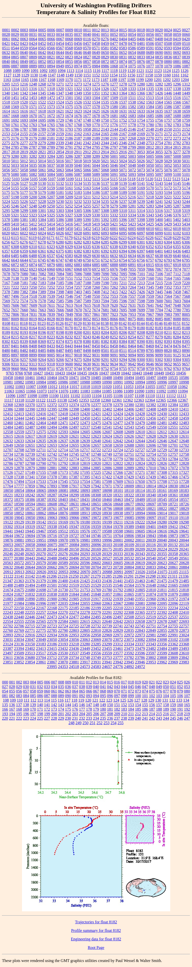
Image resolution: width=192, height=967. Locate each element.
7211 (123, 283)
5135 (87, 183)
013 (96, 682)
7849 (69, 314)
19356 (85, 527)
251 (93, 723)
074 (145, 691)
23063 (85, 639)
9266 (60, 359)
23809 (173, 657)
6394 (123, 251)
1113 (70, 70)
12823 (129, 463)
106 (180, 696)
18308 (96, 495)
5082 (33, 174)
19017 (173, 513)
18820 (140, 508)
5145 (177, 183)
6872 (15, 265)
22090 (151, 603)
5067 (96, 170)
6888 (114, 265)
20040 (162, 540)
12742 (52, 454)
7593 (96, 301)
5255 (87, 206)
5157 (33, 188)
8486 (51, 350)
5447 (42, 229)
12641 (107, 441)
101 (145, 696)
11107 (129, 396)
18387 (41, 499)
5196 (186, 192)
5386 (60, 219)
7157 (123, 278)
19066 (74, 517)
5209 (69, 197)
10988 (85, 382)
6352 (150, 247)
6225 (141, 238)
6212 (78, 238)
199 (47, 714)
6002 (123, 229)
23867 (52, 662)
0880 (168, 61)
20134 (184, 545)
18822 (162, 508)
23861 (41, 662)
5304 (69, 210)
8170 (69, 328)
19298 (184, 522)
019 (138, 682)
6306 (186, 242)
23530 (63, 653)
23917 (85, 662)
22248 (19, 612)
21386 (52, 581)
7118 (186, 274)
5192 (150, 192)
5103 (16, 179)
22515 (140, 617)
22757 (184, 626)
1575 (69, 107)
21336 (184, 576)
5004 (141, 156)
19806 (129, 536)
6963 (60, 269)
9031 (96, 355)
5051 (159, 165)
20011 (140, 540)
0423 (24, 43)
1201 (158, 80)
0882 (186, 61)
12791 (52, 463)
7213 (141, 283)
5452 (87, 229)
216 (166, 714)
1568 (6, 107)
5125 (6, 183)
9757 (132, 368)
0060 (186, 34)
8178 (123, 328)
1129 (25, 75)
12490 (41, 427)
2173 (177, 134)
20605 (118, 563)
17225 (96, 472)
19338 (52, 527)
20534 (140, 558)
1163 (7, 80)
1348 (69, 93)
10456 (181, 373)
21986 (30, 603)
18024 (162, 486)
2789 (51, 147)
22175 (63, 608)
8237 (78, 337)
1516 (177, 98)
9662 (24, 368)
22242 (184, 608)
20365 (184, 554)
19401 (151, 527)
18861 (30, 513)
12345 (73, 400)
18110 (129, 490)
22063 (107, 603)
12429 (151, 414)
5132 (60, 183)
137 (19, 705)
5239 (141, 201)
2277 (24, 143)
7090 (105, 274)
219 (187, 714)
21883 (8, 599)
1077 (150, 66)
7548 (87, 296)
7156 (114, 278)
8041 (69, 319)
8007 (6, 319)
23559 (107, 653)
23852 (19, 662)
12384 (173, 405)
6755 (132, 260)
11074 (53, 391)
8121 (33, 323)
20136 (19, 549)
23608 (173, 653)
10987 (74, 382)
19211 (118, 522)
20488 (52, 558)
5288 (186, 206)
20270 (41, 554)
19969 (52, 540)
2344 (105, 143)
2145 (123, 129)
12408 (151, 409)
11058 (172, 387)
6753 (114, 260)
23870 (63, 662)
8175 (105, 328)
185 (138, 709)
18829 (184, 508)
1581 (123, 107)
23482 (151, 648)
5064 (69, 170)
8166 (51, 328)
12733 (184, 450)
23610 (184, 653)
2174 (186, 134)
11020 (107, 387)
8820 (168, 350)
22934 (52, 635)
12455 (140, 418)
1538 (132, 102)
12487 (30, 427)
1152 (96, 75)
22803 (74, 630)
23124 (8, 644)
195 (19, 714)
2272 (168, 138)
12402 (107, 409)
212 (138, 714)
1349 (78, 93)
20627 (173, 563)
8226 (60, 337)
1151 (87, 75)
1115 (88, 70)
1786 (15, 129)
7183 (42, 283)
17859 (30, 486)
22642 (118, 621)
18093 (85, 490)
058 (33, 691)
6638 (159, 256)
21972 (173, 599)
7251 (42, 287)
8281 (168, 337)
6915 (150, 265)
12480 (151, 423)
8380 (87, 341)
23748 (85, 657)
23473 (129, 648)
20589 (63, 563)
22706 (19, 626)
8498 (87, 350)
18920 (96, 513)
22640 (107, 621)
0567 (60, 48)
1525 (69, 102)
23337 (140, 644)
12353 (84, 400)
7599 (150, 301)
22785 (52, 630)
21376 (30, 581)
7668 (69, 310)
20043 (173, 540)
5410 (15, 224)
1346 (51, 93)
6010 (150, 229)
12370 (30, 405)
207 (103, 714)
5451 (78, 229)
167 (12, 709)
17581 (96, 481)
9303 (168, 359)
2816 (186, 147)
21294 (140, 576)
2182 (60, 138)
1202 (167, 80)
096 (110, 696)
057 (26, 691)
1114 (79, 70)
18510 (151, 499)
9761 (159, 368)
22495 (96, 617)
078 (173, 691)
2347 (132, 143)
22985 (162, 635)
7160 (150, 278)
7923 (114, 314)
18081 (63, 490)
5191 (141, 192)
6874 (33, 265)
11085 (107, 391)
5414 (51, 224)
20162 (85, 549)
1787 (24, 129)
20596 (85, 563)
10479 (85, 378)
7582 (51, 301)
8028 (51, 319)
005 (40, 682)
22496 (107, 617)
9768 (28, 373)
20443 (30, 558)
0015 (123, 30)
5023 (114, 161)
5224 (6, 201)
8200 (78, 332)
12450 (85, 418)
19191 (96, 522)
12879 (30, 468)
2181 (51, 138)
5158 (42, 188)
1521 (33, 102)
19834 (140, 536)
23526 (52, 653)
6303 (159, 242)
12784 (173, 459)
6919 (186, 265)
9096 (150, 355)
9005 (51, 355)
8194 (33, 332)
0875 (132, 61)
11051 (117, 387)
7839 (51, 314)
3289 (96, 156)
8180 (141, 328)
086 (40, 696)
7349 (159, 287)
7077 (186, 269)
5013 (33, 161)
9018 (78, 355)
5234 (96, 201)
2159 (60, 134)
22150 (19, 608)
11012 (53, 387)
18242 (30, 495)
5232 (78, 201)
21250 (74, 576)
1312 (186, 84)
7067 (159, 269)
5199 (24, 197)
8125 (51, 323)
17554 (85, 481)
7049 (123, 269)
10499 (162, 378)
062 (61, 691)
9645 (141, 364)
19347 (74, 527)
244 (166, 718)
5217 (141, 197)
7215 (159, 283)
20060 (41, 545)
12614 (184, 432)
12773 (63, 459)
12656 (85, 445)
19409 (162, 527)
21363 (19, 581)
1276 (105, 84)
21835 (41, 594)
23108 (184, 639)
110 (19, 700)
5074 (150, 170)
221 (12, 718)
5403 (186, 219)
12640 (96, 441)
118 (74, 700)
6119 (32, 238)
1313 (6, 89)
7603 (177, 301)
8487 (60, 350)
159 (173, 705)
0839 (186, 57)
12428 (140, 414)
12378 (107, 405)
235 (103, 718)
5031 (186, 161)
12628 (151, 436)
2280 (51, 143)
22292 (118, 612)
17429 (129, 477)
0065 (42, 39)
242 (152, 718)
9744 (78, 368)
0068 (69, 39)
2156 (33, 134)
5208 (60, 197)
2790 (60, 147)
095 (103, 696)
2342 (87, 143)
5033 (15, 165)
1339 (186, 89)
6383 (87, 251)
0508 (168, 43)
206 (96, 714)
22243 (8, 612)
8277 (150, 337)
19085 (129, 517)
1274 (87, 84)
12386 (8, 409)
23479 (140, 648)
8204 (105, 332)
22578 (52, 621)
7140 (33, 278)
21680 (30, 590)
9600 (69, 364)
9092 (123, 355)
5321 (15, 215)
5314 (141, 210)
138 (26, 705)
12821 (107, 463)
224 (33, 718)
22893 (8, 635)
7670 (78, 310)
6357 (6, 251)
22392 (162, 612)
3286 (69, 156)
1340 (6, 93)
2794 (87, 147)
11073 (41, 391)
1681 (114, 116)
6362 (51, 251)
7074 (177, 269)
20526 (96, 558)
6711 (33, 260)
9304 (177, 359)
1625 (96, 111)
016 (117, 682)
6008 (141, 229)
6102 (177, 233)
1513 (150, 98)
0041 (96, 34)
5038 (60, 165)
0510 (186, 43)
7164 (168, 278)
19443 (19, 531)
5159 (51, 188)
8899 (33, 355)
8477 (186, 346)
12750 (118, 454)
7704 (159, 310)
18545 (162, 499)
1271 (60, 84)
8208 (141, 332)
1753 (132, 120)
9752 (105, 368)
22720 (41, 626)
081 (5, 696)
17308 (162, 472)
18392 (52, 499)
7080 (24, 274)
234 (96, 718)
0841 (15, 61)
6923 (33, 269)
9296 (132, 359)
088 (54, 696)
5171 (159, 188)
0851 (33, 61)
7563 (159, 296)
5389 (78, 219)
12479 (140, 423)
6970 (87, 269)
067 (96, 691)
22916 (30, 635)
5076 (168, 170)
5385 (51, 219)
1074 (123, 66)
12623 (96, 436)
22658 (140, 621)
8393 (168, 341)
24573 (85, 666)
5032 (6, 165)
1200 (149, 80)
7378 (6, 292)
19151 (52, 522)
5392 (105, 219)
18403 (63, 499)
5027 (150, 161)
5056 (6, 170)
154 (138, 705)
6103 (186, 233)
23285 (96, 644)
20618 (129, 563)
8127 (69, 323)
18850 (8, 513)
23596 (140, 653)
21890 (30, 599)
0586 (132, 48)
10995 (151, 382)
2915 (114, 152)
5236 (114, 201)
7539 (51, 296)
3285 (60, 156)
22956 (85, 635)
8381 (96, 341)
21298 (151, 576)
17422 (107, 477)
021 (152, 682)
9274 (69, 359)
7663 (42, 310)
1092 (44, 70)
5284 (159, 206)
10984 (41, 382)
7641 (150, 305)
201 (61, 714)
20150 (74, 549)
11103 (86, 396)
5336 (141, 215)
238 (124, 718)
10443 (137, 373)
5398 (141, 219)
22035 (63, 603)
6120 (42, 238)
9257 (24, 359)
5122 (167, 179)
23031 (8, 639)
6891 (132, 265)
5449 (60, 229)
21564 (129, 585)
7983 (168, 314)
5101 (186, 174)
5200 (33, 197)
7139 (24, 278)
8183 (159, 328)
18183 (184, 490)
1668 (15, 116)
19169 (63, 522)
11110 (150, 396)
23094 (151, 639)
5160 (60, 188)
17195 (85, 472)
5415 (60, 224)
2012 (96, 129)
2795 (96, 147)
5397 (132, 219)
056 (19, 691)
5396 (123, 219)
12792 (63, 463)
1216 (24, 84)
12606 (96, 432)
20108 (118, 545)
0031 (33, 34)
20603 (107, 563)
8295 (186, 337)
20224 (162, 549)
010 (75, 682)
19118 (184, 517)
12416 (41, 414)
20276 (63, 554)
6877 (42, 265)
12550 (162, 427)
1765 (51, 125)
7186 (69, 283)
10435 (82, 373)
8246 (96, 337)
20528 (118, 558)
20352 (151, 554)
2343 (96, 143)
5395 (114, 219)
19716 (52, 536)
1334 (141, 89)
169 (26, 709)
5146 (186, 183)
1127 (7, 75)
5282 (141, 206)
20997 (129, 572)
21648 (151, 585)
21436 (107, 581)
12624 (107, 436)
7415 (114, 292)
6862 (6, 265)
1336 (159, 89)
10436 (93, 373)
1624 (87, 111)
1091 (34, 70)
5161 (69, 188)
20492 (63, 558)
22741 (118, 626)
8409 (42, 346)
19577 (96, 531)
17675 (151, 481)
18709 (162, 504)
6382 (78, 251)
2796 (105, 147)
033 (47, 687)
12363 (139, 400)
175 (68, 709)
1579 (105, 107)
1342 (24, 93)
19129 (19, 522)
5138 (114, 183)
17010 (151, 468)
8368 (33, 341)
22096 (173, 603)
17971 (107, 486)
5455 (105, 229)
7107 (168, 274)
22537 (173, 617)
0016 (132, 30)
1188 (113, 80)
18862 (41, 513)
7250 (33, 287)
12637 (63, 441)
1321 (69, 89)
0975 (87, 66)
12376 (85, 405)
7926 (123, 314)
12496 (63, 427)
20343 (140, 554)
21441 (118, 581)
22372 (151, 612)
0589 (141, 48)
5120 (149, 179)
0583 (123, 48)
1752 (123, 120)
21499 (41, 585)
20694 (74, 567)
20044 (184, 540)
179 (96, 709)
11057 (161, 387)
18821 (151, 508)
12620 (63, 436)
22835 (129, 630)
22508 (129, 617)
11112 (171, 396)
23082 (140, 639)
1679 (105, 116)
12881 (52, 468)
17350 (41, 477)
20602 (96, 563)
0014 (114, 30)
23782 (129, 657)
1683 (132, 116)
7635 (141, 305)
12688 (129, 445)
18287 (52, 495)
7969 (159, 314)
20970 (85, 572)
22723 (52, 626)
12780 (129, 459)
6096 (132, 233)
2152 (186, 129)
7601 (168, 301)
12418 (63, 414)
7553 (114, 296)
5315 (150, 210)
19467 (41, 531)
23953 (151, 662)
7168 (15, 283)
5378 (6, 219)
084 (26, 696)
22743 (129, 626)
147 (89, 705)
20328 (96, 554)
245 (173, 718)
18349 (162, 495)
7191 (114, 283)
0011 (87, 30)
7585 (60, 301)
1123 (158, 70)
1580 (114, 107)
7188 (87, 283)
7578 (42, 301)
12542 (118, 427)
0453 (51, 43)
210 (124, 714)
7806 (15, 314)
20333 (118, 554)
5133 (69, 183)
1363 (114, 93)
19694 (30, 536)
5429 (168, 224)
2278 (33, 143)
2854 (60, 152)
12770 (52, 459)
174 (61, 709)
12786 (8, 463)
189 (166, 709)
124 (116, 700)
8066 (114, 319)
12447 (52, 418)
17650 (140, 481)
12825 (151, 463)
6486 (24, 256)
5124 (185, 179)
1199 (140, 80)
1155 (122, 75)
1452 (24, 98)
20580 (52, 563)
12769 (41, 459)
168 (19, 709)
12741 (41, 454)
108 (6, 700)
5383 (33, 219)
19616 (162, 531)
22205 (107, 608)
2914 (105, 152)
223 (26, 718)
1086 (177, 66)
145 (75, 705)
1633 (141, 111)
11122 (41, 400)
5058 (24, 170)
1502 (78, 98)
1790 (51, 129)
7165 (177, 278)
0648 (87, 52)
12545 (140, 427)
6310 (33, 247)
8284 (177, 337)
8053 (96, 319)
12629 (162, 436)
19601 (129, 531)
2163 (87, 134)
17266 (118, 472)
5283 (150, 206)
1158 (149, 75)
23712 (52, 657)
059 (40, 691)
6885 (96, 265)
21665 (173, 585)
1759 (186, 120)
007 (54, 682)
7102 (150, 274)
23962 (162, 662)
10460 (19, 378)
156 (152, 705)
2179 (33, 138)
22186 (85, 608)
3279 (6, 156)
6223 (123, 238)
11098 (32, 396)
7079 (15, 274)
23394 (19, 648)
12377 (96, 405)
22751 (151, 626)
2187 (78, 138)
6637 (150, 256)
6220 (105, 238)
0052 (114, 34)
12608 (118, 432)
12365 (161, 400)
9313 (33, 364)
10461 (30, 378)
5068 (105, 170)
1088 (8, 70)
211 (131, 714)
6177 (60, 238)
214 (152, 714)
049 (159, 687)
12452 (107, 418)
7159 (141, 278)
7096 (132, 274)
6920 (6, 269)
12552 (184, 427)
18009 (129, 486)
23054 (63, 639)
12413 (19, 414)
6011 (159, 229)
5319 (186, 210)
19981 (85, 540)
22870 (173, 630)
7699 (141, 310)
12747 (85, 454)
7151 (69, 278)
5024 (123, 161)
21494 (30, 585)
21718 (52, 590)
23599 (162, 653)
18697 (151, 504)
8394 (177, 341)
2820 (33, 152)
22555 (19, 621)
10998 (184, 382)
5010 (6, 161)
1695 (42, 120)
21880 (184, 594)
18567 (8, 504)
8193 (24, 332)
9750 (96, 368)
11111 (161, 396)
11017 (74, 387)
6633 (123, 256)
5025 (132, 161)
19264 (151, 522)
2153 (6, 134)
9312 (24, 364)
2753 (150, 143)
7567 (177, 296)
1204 (185, 80)
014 (103, 682)
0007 (60, 30)
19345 (63, 527)
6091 (87, 233)
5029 (168, 161)
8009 (15, 319)
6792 (159, 260)
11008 (41, 387)
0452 (42, 43)
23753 (107, 657)
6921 (15, 269)
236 (110, 718)
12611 (151, 432)
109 (13, 700)
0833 (141, 57)
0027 (186, 30)
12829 (8, 468)
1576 (78, 107)
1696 (51, 120)
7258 (87, 287)
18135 (151, 490)
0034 (60, 34)
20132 (173, 545)
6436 (177, 251)
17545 (63, 481)
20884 (184, 567)
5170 (150, 188)
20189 (129, 549)
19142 (41, 522)
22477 (74, 617)
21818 (184, 590)
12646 (162, 441)
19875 (184, 536)
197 (33, 714)
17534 (52, 481)
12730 (173, 450)
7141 (42, 278)
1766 (60, 125)
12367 (183, 400)
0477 (114, 43)
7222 (15, 287)
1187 (104, 80)
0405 (132, 39)
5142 (150, 183)
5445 (24, 229)
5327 (69, 215)
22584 (63, 621)
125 (123, 700)
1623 (78, 111)
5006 (159, 156)
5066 (87, 170)
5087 (78, 174)
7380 (15, 292)
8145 (150, 323)
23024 (184, 635)
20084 (74, 545)
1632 (132, 111)
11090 (139, 391)
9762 (168, 368)
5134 (78, 183)
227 (47, 718)
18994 (140, 513)
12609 (129, 432)
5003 (132, 156)
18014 (151, 486)
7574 (24, 301)
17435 (140, 477)
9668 (42, 368)
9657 (186, 364)
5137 (105, 183)
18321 (118, 495)
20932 (52, 572)
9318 (51, 364)
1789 (42, 129)
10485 (96, 378)
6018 (177, 229)
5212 (96, 197)
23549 (85, 653)
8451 (105, 346)
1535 (105, 102)
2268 (132, 138)
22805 (85, 630)
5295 (6, 210)
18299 (74, 495)
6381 (69, 251)
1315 (24, 89)
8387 (132, 341)
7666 (60, 310)
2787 (33, 147)
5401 (168, 219)
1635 (159, 111)
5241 (159, 201)
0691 (168, 52)
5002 (123, 156)
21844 (74, 594)
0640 (24, 52)
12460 (8, 423)
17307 (151, 472)
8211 (168, 332)
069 (110, 691)
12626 (129, 436)
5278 (105, 206)
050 (166, 687)
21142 (30, 576)
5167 (123, 188)
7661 (33, 310)
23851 (8, 662)
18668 (118, 504)
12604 (74, 432)
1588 (186, 107)
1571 (33, 107)
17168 (52, 472)
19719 (63, 536)
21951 (140, 599)
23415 (52, 648)
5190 (132, 192)
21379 (41, 581)
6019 (186, 229)
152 (124, 705)
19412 (173, 527)
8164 (33, 328)
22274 (74, 612)
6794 (177, 260)
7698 (132, 310)
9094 (132, 355)
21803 (129, 590)
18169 (173, 490)
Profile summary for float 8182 (96, 930)
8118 (24, 323)
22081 (140, 603)
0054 (132, 34)
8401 (15, 346)
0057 (159, 34)
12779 (118, 459)
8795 (150, 350)
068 (103, 691)
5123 (176, 179)
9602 (78, 364)
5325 (51, 215)
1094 (62, 70)
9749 (87, 368)
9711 (51, 368)
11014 (63, 387)
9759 (150, 368)
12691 (140, 445)
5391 (96, 219)
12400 (85, 409)
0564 (33, 48)
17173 (63, 472)
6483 (186, 251)
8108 (6, 323)
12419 (74, 414)
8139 (114, 323)
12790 (41, 463)
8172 (78, 328)
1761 (15, 125)
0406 (141, 39)
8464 (132, 346)
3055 (159, 152)
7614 (78, 305)
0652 (123, 52)
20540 (151, 558)
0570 (87, 48)
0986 (105, 66)
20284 (74, 554)
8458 (114, 346)
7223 (24, 287)
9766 (19, 373)
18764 (63, 508)
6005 (132, 229)
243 (159, 718)
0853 (51, 61)
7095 (123, 274)
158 (166, 705)
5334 (132, 215)
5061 (42, 170)
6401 (159, 251)
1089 (16, 70)
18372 (8, 499)
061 (54, 691)
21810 (151, 590)
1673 (60, 116)
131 (165, 700)
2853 (51, 152)
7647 (168, 305)
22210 (118, 608)
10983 (30, 382)
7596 (123, 301)
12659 (118, 445)
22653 (129, 621)
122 (102, 700)
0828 (96, 57)
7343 (141, 287)
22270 (63, 612)
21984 (19, 603)
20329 (107, 554)
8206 (123, 332)
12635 (41, 441)
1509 (114, 98)
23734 (74, 657)
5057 (15, 170)
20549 (173, 558)
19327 (41, 527)
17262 (107, 472)
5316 (159, 210)
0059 (177, 34)
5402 (177, 219)
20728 (118, 567)
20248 (19, 554)
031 (33, 687)
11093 (172, 391)
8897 (15, 355)
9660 (15, 368)
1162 (184, 75)
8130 (87, 323)
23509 (19, 653)
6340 (132, 247)
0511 (6, 48)
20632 (8, 567)
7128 (6, 278)
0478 (123, 43)
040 (96, 687)
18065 (41, 490)
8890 (186, 350)
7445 (159, 292)
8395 (186, 341)
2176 (15, 138)
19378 (118, 527)
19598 (118, 531)
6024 (42, 233)
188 (159, 709)
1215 (15, 84)
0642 (42, 52)
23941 (107, 662)
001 (12, 682)
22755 (173, 626)
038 (82, 687)
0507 (159, 43)
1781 (159, 125)
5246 (15, 206)
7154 (96, 278)
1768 (78, 125)
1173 (96, 80)
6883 (78, 265)
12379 (118, 405)
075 (152, 691)
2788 (42, 147)
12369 (19, 405)
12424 (118, 414)
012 (89, 682)
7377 (186, 287)
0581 (105, 48)
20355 (162, 554)
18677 (129, 504)
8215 (15, 337)
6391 (96, 251)
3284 (51, 156)
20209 (140, 549)
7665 (51, 310)
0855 (69, 61)
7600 (159, 301)
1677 (87, 116)
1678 (96, 116)
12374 (74, 405)
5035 (33, 165)
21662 (162, 585)
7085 (69, 274)
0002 (15, 30)
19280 (162, 522)
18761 (52, 508)
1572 (42, 107)
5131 (51, 183)
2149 (159, 129)
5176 (15, 192)
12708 (19, 450)
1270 (51, 84)
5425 (150, 224)
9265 (51, 359)
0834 (150, 57)
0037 (78, 34)
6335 (87, 247)
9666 (33, 368)
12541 (107, 427)
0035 (69, 34)
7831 (33, 314)
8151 (177, 323)
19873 (173, 536)
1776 (114, 125)
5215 (123, 197)
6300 (132, 242)
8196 (42, 332)
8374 (60, 341)
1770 (96, 125)
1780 (150, 125)
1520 (24, 102)
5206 (42, 197)
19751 (107, 536)
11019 (96, 387)
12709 (30, 450)
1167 (42, 80)
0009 (69, 30)
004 (33, 682)
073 (138, 691)
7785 (186, 310)
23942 (118, 662)
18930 (107, 513)
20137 (30, 549)
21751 (74, 590)
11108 (139, 396)
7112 (177, 274)
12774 (74, 459)
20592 (74, 563)
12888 (118, 468)
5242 (168, 201)
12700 (162, 445)
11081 (74, 391)
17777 (19, 486)
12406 (129, 409)
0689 (150, 52)
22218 (140, 608)
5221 (168, 197)
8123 (42, 323)
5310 (123, 210)
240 (138, 718)
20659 (41, 567)
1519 (15, 102)
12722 (96, 450)
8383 (114, 341)
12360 (106, 400)
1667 (6, 116)
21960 (151, 599)
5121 (158, 179)
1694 (33, 120)
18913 (85, 513)
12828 (184, 463)
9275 (78, 359)
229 (61, 718)
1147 (52, 75)
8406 (24, 346)
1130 (34, 75)
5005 (150, 156)
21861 (118, 594)
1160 (167, 75)
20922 (30, 572)
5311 (132, 210)
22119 (184, 603)
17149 (30, 472)
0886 (6, 66)
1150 (78, 75)
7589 (87, 301)
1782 (168, 125)
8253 (123, 337)
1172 (86, 80)
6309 (24, 247)
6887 (105, 265)
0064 (33, 39)
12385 (184, 405)
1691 (6, 120)
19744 (85, 536)
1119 (122, 70)
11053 (129, 387)
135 (5, 705)
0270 (96, 39)
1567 (186, 102)
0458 (96, 43)
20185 (118, 549)
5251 (60, 206)
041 (103, 687)
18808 (118, 508)
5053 (177, 165)
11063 (9, 391)
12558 (8, 432)
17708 (162, 481)
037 (75, 687)
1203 (176, 80)
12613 (173, 432)
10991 (118, 382)
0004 (33, 30)
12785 (184, 459)
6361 (42, 251)
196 (26, 714)
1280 (141, 84)
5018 (78, 161)
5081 (24, 174)
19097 (151, 517)
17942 (96, 486)
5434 (186, 224)
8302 (6, 341)
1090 (26, 70)
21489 (19, 585)
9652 (168, 364)
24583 (96, 666)
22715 (30, 626)
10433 (60, 373)
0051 (105, 34)
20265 (30, 554)
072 (131, 691)
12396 (63, 409)
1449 (186, 93)
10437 (104, 373)
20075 (52, 545)
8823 (177, 350)
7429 (150, 292)
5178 (33, 192)
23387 (8, 648)
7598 (141, 301)
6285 (105, 242)
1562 (141, 102)
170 (33, 709)
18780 (85, 508)
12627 (140, 436)
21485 (184, 581)
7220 (186, 283)
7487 (6, 296)
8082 (150, 319)
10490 (118, 378)
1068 (114, 66)
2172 (168, 134)
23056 (74, 639)
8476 (177, 346)
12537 (85, 427)
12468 (52, 423)
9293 (114, 359)
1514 (159, 98)
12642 (118, 441)
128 (144, 700)
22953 (74, 635)
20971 (96, 572)
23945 (129, 662)
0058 (168, 34)
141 (47, 705)
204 (82, 714)
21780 (107, 590)
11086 (117, 391)
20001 (118, 540)
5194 (168, 192)
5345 (159, 215)
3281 (24, 156)
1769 (87, 125)
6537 (51, 256)
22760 (8, 630)
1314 (15, 89)
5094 (141, 174)
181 (110, 709)
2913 (96, 152)
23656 (19, 657)
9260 (33, 359)
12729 (162, 450)
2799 (132, 147)
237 (117, 718)
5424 (141, 224)
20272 (52, 554)
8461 (123, 346)
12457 (162, 418)
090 (68, 696)
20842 (162, 567)
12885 (96, 468)
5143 (159, 183)
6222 (114, 238)
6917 (168, 265)
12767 (19, 459)
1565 (168, 102)
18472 (129, 499)
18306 (85, 495)
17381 (63, 477)
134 (186, 700)
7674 (96, 310)
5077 (177, 170)
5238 (132, 201)
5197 (6, 197)
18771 (74, 508)
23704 (41, 657)
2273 (177, 138)
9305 (186, 359)
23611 (8, 657)
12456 (151, 418)
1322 (78, 89)
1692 (15, 120)
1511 (132, 98)
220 (5, 718)
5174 (186, 188)
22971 (118, 635)
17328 (8, 477)
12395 (52, 409)
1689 (186, 116)
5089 (96, 174)
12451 (96, 418)
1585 (159, 107)
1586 (168, 107)
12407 (140, 409)
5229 (51, 201)
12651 (30, 445)
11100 (54, 396)
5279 (114, 206)
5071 (123, 170)
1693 (24, 120)
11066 (31, 391)
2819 (24, 152)
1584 (150, 107)
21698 (41, 590)
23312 (118, 644)
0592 (159, 48)
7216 (168, 283)
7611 (51, 305)
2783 (186, 143)
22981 (151, 635)
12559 (19, 432)
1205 (6, 84)
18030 (173, 486)
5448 (51, 229)
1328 (123, 89)
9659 (6, 368)
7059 (141, 269)
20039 (151, 540)
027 (5, 687)
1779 (141, 125)
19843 (151, 536)
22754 (162, 626)
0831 (123, 57)
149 (103, 705)
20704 (96, 567)
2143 (105, 129)
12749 (107, 454)
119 (81, 700)
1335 (150, 89)
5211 (87, 197)
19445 (30, 531)
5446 (33, 229)
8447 (87, 346)
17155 (41, 472)
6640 (177, 256)
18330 (140, 495)
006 (47, 682)
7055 (132, 269)
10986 (63, 382)
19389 (129, 527)
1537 (123, 102)
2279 (42, 143)
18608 (52, 504)
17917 (74, 486)
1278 (123, 84)
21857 (107, 594)
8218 (42, 337)
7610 (42, 305)
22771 (30, 630)
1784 (186, 125)
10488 (107, 378)
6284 (96, 242)
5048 (132, 165)
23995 (52, 666)
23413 (41, 648)
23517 (41, 653)
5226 (24, 201)
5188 (114, 192)
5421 (114, 224)
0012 (96, 30)
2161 (69, 134)
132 (172, 700)
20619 (140, 563)
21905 (74, 599)
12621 (74, 436)
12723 (107, 450)
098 (124, 696)
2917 (132, 152)
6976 (114, 269)
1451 (15, 98)
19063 (52, 517)
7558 (141, 296)
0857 (87, 61)
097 (117, 696)
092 (82, 696)
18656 (107, 504)
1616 (24, 111)
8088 (177, 319)
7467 (186, 292)
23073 (129, 639)
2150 (168, 129)
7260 (96, 287)
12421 (96, 414)
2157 (42, 134)
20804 (129, 567)
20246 (8, 554)
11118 (19, 400)
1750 (105, 120)
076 (159, 691)
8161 (6, 328)
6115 (15, 238)
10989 (96, 382)
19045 (19, 517)
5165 (105, 188)
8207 (132, 332)
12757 (173, 454)
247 (187, 718)
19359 (96, 527)
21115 (184, 572)
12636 (52, 441)
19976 (74, 540)
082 (12, 696)
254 (113, 723)
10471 (74, 378)
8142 (123, 323)
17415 (96, 477)
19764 (118, 536)
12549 (151, 427)
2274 (186, 138)
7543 (60, 296)
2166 (114, 134)
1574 (60, 107)
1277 (114, 84)
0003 (24, 30)
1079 (168, 66)
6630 (96, 256)
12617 (30, 436)
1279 (132, 84)
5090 (105, 174)
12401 (96, 409)
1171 (78, 80)
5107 (52, 179)
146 (82, 705)
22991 (173, 635)
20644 (30, 567)
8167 (60, 328)
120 (88, 700)
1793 (69, 129)
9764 (186, 368)
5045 (105, 165)
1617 (33, 111)
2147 (141, 129)
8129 (78, 323)
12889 (129, 468)
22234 (173, 608)
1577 (87, 107)
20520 (85, 558)
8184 (168, 328)
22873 (184, 630)
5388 (69, 219)
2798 (123, 147)
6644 (24, 260)
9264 (42, 359)
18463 (118, 499)
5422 (123, 224)
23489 (173, 648)
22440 (19, 617)
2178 (24, 138)
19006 (151, 513)
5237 (123, 201)
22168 (52, 608)
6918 (177, 265)
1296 (177, 84)
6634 (132, 256)
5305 (78, 210)
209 (117, 714)
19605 (140, 531)
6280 (60, 242)
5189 (123, 192)
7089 (96, 274)
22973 (140, 635)
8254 (132, 337)
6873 (24, 265)
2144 (114, 129)
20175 (107, 549)
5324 (42, 215)
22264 (52, 612)
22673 (151, 621)
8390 (141, 341)
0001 (6, 30)
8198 (60, 332)
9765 (10, 373)
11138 (62, 400)
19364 (107, 527)
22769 (19, 630)
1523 (51, 102)
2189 (96, 138)
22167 (41, 608)
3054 (150, 152)
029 (19, 687)
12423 (107, 414)
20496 (74, 558)
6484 (6, 256)
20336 (129, 554)
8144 (141, 323)
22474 (63, 617)
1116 (96, 70)
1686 (159, 116)
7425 (132, 292)
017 (124, 682)
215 (159, 714)
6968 (78, 269)
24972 (140, 666)
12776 (96, 459)
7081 (33, 274)
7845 (60, 314)
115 (54, 700)
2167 (123, 134)
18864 (52, 513)
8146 (159, 323)
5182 (69, 192)
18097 (96, 490)
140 (40, 705)
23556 (96, 653)
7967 (150, 314)
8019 (33, 319)
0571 (96, 48)
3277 (177, 152)
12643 (129, 441)
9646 (150, 364)
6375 (60, 251)
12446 (41, 418)
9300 (141, 359)
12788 (30, 463)
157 (159, 705)
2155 (24, 134)
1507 (105, 98)
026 (187, 682)
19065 (63, 517)
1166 (34, 80)
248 (71, 723)
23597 (151, 653)
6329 (69, 247)
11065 (20, 391)
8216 (24, 337)
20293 (85, 554)
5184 (87, 192)
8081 (141, 319)
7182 (33, 283)
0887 (15, 66)
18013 (140, 486)
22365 (140, 612)
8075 (132, 319)
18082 (74, 490)
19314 (19, 527)
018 (131, 682)
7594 (105, 301)
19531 (74, 531)
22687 (173, 621)
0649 (96, 52)
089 (61, 696)
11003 (20, 387)
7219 (177, 283)
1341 (15, 93)
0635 (15, 52)
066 (89, 691)
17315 (173, 472)
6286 (114, 242)
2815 (177, 147)
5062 (51, 170)
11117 (9, 400)
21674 (8, 590)
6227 (159, 238)
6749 (78, 260)
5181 (60, 192)
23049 (41, 639)
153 (131, 705)
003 (26, 682)
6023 (33, 233)
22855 (162, 630)
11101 (65, 396)
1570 (24, 107)
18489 (140, 499)
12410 (173, 409)
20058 (30, 545)
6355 (177, 247)
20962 (74, 572)
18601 (41, 504)
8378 (78, 341)
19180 (85, 522)
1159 (158, 75)
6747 (60, 260)
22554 (8, 621)
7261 (105, 287)
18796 (107, 508)
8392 (159, 341)
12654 (63, 445)
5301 (42, 210)
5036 (42, 165)
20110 (140, 545)
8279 (159, 337)
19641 (184, 531)
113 (40, 700)
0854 (60, 61)
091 (75, 696)
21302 (162, 576)
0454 (60, 43)
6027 (69, 233)
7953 (132, 314)
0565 (42, 48)
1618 (42, 111)
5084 (51, 174)
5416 (69, 224)
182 (117, 709)
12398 (74, 409)
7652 (6, 310)
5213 (105, 197)
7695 (123, 310)
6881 (60, 265)
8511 (123, 350)
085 (33, 696)
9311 (15, 364)
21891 (41, 599)
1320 (60, 89)
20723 (107, 567)
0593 (168, 48)
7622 (123, 305)
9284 (87, 359)
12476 (107, 423)
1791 (60, 129)
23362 (173, 644)
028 (12, 687)
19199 (107, 522)
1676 (78, 116)
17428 (118, 477)
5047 (123, 165)
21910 (85, 599)
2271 (159, 138)
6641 (186, 256)
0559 (24, 48)
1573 (51, 107)
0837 (177, 57)
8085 (159, 319)
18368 (184, 495)
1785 (6, 129)
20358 (173, 554)
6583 (69, 256)
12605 (85, 432)
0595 (186, 48)
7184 (51, 283)
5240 (150, 201)
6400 (150, 251)
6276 (24, 242)
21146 (41, 576)
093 (89, 696)
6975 (105, 269)
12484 (8, 427)
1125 (176, 70)
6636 (141, 256)
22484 (85, 617)
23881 (74, 662)
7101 (141, 274)
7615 (87, 305)
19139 (30, 522)
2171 (159, 134)
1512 (141, 98)
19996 (107, 540)
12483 (184, 423)
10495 (140, 378)
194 (12, 714)
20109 (129, 545)
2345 (114, 143)
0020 (159, 30)
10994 (140, 382)
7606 (15, 305)
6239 (186, 238)
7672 (87, 310)
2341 (78, 143)
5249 (42, 206)
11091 (150, 391)
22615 (85, 621)
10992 (129, 382)
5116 (122, 179)
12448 (63, 418)
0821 (51, 57)
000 (5, 682)
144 (68, 705)
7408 (96, 292)
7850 (78, 314)
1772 (105, 125)
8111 (15, 323)
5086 (69, 174)
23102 (173, 639)
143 (61, 705)
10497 (151, 378)
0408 (159, 39)
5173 (177, 188)
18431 (85, 499)
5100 (177, 174)
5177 (24, 192)
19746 (96, 536)
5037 (51, 165)
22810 (96, 630)
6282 (78, 242)
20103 (107, 545)
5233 (87, 201)
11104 (97, 396)
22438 (8, 617)
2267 (123, 138)
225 (40, 718)
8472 (159, 346)
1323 (87, 89)
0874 (123, 61)
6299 (123, 242)
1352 (105, 93)
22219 (151, 608)
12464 (41, 423)
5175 (6, 192)
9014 (60, 355)
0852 (42, 61)
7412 (105, 292)
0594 (177, 48)
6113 (6, 238)
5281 (132, 206)
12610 (140, 432)
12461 (19, 423)
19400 (140, 527)
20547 (162, 558)
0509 (177, 43)
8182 (150, 328)
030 (26, 687)
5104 (25, 179)
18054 (19, 490)
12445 (30, 418)
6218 (87, 238)
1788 (33, 129)
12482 (173, 423)
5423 (132, 224)
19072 (96, 517)
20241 (184, 549)
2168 (132, 134)
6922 (24, 269)
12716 (74, 450)
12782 (151, 459)
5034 (24, 165)
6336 (96, 247)
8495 (69, 350)
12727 (140, 450)
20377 (8, 558)
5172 (168, 188)
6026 (60, 233)
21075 (162, 572)
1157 (140, 75)
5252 (69, 206)
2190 (105, 138)
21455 (129, 581)
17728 (184, 481)
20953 (63, 572)
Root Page (96, 947)
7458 (177, 292)
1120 (131, 70)
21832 (30, 594)
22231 (162, 608)
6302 (150, 242)
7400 (69, 292)
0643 (51, 52)
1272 (69, 84)
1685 (150, 116)
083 (19, 696)
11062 (183, 387)
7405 (87, 292)
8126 (60, 323)
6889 (123, 265)
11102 (75, 396)
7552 (105, 296)
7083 (51, 274)
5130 (42, 183)
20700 (85, 567)
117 (67, 700)
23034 (19, 639)
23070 (107, 639)
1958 (87, 129)
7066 (150, 269)
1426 (159, 93)
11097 (21, 396)
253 (107, 723)
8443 (69, 346)
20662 (52, 567)
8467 (141, 346)
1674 (69, 116)
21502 (63, 585)
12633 (19, 441)
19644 (8, 536)
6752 (105, 260)
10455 (170, 373)
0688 (141, 52)
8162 (15, 328)
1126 (184, 70)
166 (5, 709)
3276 (168, 152)
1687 (168, 116)
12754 (151, 454)
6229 (177, 238)
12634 (30, 441)
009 (68, 682)
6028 (78, 233)
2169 (141, 134)
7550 (96, 296)
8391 (150, 341)
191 (180, 709)
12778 (107, 459)
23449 (85, 648)
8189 (6, 332)
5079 (6, 174)
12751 (129, 454)
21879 (173, 594)
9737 (69, 368)
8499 (96, 350)
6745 (42, 260)
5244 (186, 201)
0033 (51, 34)
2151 (177, 129)
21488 (8, 585)
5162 (78, 188)
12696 (151, 445)
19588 (107, 531)
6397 (141, 251)
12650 (19, 445)
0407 (150, 39)
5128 (33, 183)
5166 (114, 188)
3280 (15, 156)
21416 (74, 581)
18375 (19, 499)
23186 (52, 644)
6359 (24, 251)
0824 (78, 57)
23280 (85, 644)
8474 (168, 346)
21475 (162, 581)
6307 (6, 247)
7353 (177, 287)
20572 (19, 563)
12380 (129, 405)
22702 (8, 626)
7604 (186, 301)
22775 (41, 630)
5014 (42, 161)
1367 (150, 93)
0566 (51, 48)
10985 (52, 382)
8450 (96, 346)
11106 (118, 396)
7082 (42, 274)
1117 (105, 70)
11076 (63, 391)
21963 (162, 599)
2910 (69, 152)
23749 (96, 657)
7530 (42, 296)
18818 (129, 508)
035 (61, 687)
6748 (69, 260)
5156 (24, 188)
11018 (85, 387)
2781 (168, 143)
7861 (96, 314)
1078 (159, 66)
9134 (186, 355)
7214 (150, 283)
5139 (123, 183)
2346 (123, 143)
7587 (78, 301)
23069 (96, 639)
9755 (123, 368)
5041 (87, 165)
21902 (63, 599)
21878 (162, 594)
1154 (114, 75)
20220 (151, 549)
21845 (85, 594)
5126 (15, 183)
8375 (69, 341)
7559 (150, 296)
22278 (85, 612)
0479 (132, 43)
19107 (162, 517)
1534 (96, 102)
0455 (69, 43)
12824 (140, 463)
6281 (69, 242)
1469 (42, 98)
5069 (114, 170)
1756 (159, 120)
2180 (42, 138)
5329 (87, 215)
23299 (107, 644)
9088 (105, 355)
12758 (184, 454)
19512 (63, 531)
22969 (107, 635)
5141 (141, 183)
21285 (107, 576)
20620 (151, 563)
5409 (6, 224)
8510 (114, 350)
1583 (141, 107)
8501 (105, 350)
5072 (132, 170)
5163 (87, 188)
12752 (140, 454)
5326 (60, 215)
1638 (177, 111)
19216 (129, 522)
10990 (107, 382)
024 (173, 682)
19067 (85, 517)
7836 (42, 314)
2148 (150, 129)
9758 (141, 368)
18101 (118, 490)
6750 (87, 260)
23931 (96, 662)
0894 (51, 66)
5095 (150, 174)
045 (131, 687)
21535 (107, 585)
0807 (24, 57)
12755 (162, 454)
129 (151, 700)
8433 (51, 346)
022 (159, 682)
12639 (85, 441)
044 (124, 687)
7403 (78, 292)
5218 (150, 197)
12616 (19, 436)
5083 (42, 174)
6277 (33, 242)
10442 (126, 373)
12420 (85, 414)
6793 (168, 260)
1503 (87, 98)
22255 (30, 612)
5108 (61, 179)
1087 (186, 66)
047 (145, 687)
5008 (177, 156)
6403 (168, 251)
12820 (96, 463)
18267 (41, 495)
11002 (9, 387)
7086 (78, 274)
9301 (150, 359)
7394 (51, 292)
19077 (118, 517)
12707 (8, 450)
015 (110, 682)
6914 (141, 265)
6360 (33, 251)
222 (19, 718)
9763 (177, 368)
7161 (159, 278)
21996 (41, 603)
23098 (162, 639)
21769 (96, 590)
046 (138, 687)
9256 (15, 359)
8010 (24, 319)
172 (47, 709)
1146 (43, 75)
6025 (51, 233)
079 (180, 691)
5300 (33, 210)
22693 (184, 621)
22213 (129, 608)
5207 (51, 197)
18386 (30, 499)
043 (117, 687)
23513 (30, 653)
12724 (118, 450)
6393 (114, 251)
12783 (162, 459)
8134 (96, 323)
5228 (42, 201)
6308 (15, 247)
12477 (118, 423)
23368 (184, 644)
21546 (118, 585)
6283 (87, 242)
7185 (60, 283)
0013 (105, 30)
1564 (159, 102)
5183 (78, 192)
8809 (159, 350)
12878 (19, 468)
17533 (41, 481)
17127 (19, 472)
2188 (87, 138)
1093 (52, 70)
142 (54, 705)
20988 (107, 572)
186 (145, 709)
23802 (151, 657)
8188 (186, 328)
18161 (162, 490)
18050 (8, 490)
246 (180, 718)
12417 (52, 414)
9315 (42, 364)
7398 (60, 292)
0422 (15, 43)
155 (145, 705)
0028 (6, 34)
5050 (150, 165)
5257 (96, 206)
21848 (96, 594)
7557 (132, 296)
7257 (78, 287)
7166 (186, 278)
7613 (69, 305)
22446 (30, 617)
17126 (8, 472)
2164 (96, 134)
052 (180, 687)
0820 (42, 57)
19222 (140, 522)
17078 (184, 468)
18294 (63, 495)
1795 (78, 129)
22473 (52, 617)
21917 (96, 599)
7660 (24, 310)
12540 (96, 427)
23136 (19, 644)
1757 (168, 120)
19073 (107, 517)
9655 (177, 364)
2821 (42, 152)
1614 (6, 111)
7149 (51, 278)
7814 (24, 314)
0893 (42, 66)
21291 (129, 576)
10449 (159, 373)
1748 (87, 120)
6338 (114, 247)
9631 (96, 364)
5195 (177, 192)
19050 (30, 517)
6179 (69, 238)
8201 (87, 332)
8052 (87, 319)
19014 (162, 513)
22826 (107, 630)
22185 (74, 608)
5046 (114, 165)
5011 (15, 161)
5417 (78, 224)
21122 (8, 576)
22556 (30, 621)
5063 (60, 170)
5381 (24, 219)
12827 (173, 463)
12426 (129, 414)
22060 (96, 603)
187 (152, 709)
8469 (150, 346)
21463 (140, 581)
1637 (168, 111)
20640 (19, 567)
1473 (60, 98)
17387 (74, 477)
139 (33, 705)
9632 (105, 364)
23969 (173, 662)
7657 (15, 310)
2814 (168, 147)
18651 (96, 504)
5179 (42, 192)
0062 (15, 39)
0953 (69, 66)
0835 (159, 57)
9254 (6, 359)
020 (145, 682)
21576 (140, 585)
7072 (168, 269)
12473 (85, 423)
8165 (42, 328)
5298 (15, 210)
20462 (41, 558)
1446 (168, 93)
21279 (96, 576)
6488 (33, 256)
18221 (8, 495)
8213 (186, 332)
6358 (15, 251)
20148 (63, 549)
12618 (41, 436)
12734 (8, 454)
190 (173, 709)
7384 (33, 292)
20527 (107, 558)
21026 (140, 572)
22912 (19, 635)
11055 (150, 387)
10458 (8, 378)
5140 (132, 183)
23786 (140, 657)
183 (124, 709)
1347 (60, 93)
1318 (51, 89)
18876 (63, 513)
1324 (96, 89)
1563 (150, 102)
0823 (69, 57)
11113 (181, 396)
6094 (114, 233)
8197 (51, 332)
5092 (123, 174)
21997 (52, 603)
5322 (24, 215)
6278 (42, 242)
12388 (19, 409)
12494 (52, 427)
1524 (60, 102)
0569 (78, 48)
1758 (177, 120)
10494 (129, 378)
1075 (132, 66)
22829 (118, 630)
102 (152, 696)
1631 (123, 111)
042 (110, 687)
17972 (118, 486)
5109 (70, 179)
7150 (60, 278)
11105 (107, 396)
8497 (78, 350)
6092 (96, 233)
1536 (114, 102)
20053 (8, 545)
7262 (114, 287)
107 (187, 696)
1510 (123, 98)
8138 (105, 323)
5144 (168, 183)
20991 (118, 572)
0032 (42, 34)
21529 (96, 585)
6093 (105, 233)
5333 (123, 215)
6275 (15, 242)
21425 (85, 581)
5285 (168, 206)
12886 (107, 468)
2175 (6, 138)
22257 (41, 612)
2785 (15, 147)
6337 (105, 247)
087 (47, 696)
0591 (150, 48)
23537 (74, 653)
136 (12, 705)
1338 (177, 89)
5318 (177, 210)
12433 (184, 414)
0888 (24, 66)
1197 (122, 80)
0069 (78, 39)
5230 (60, 201)
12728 (151, 450)
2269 (141, 138)
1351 (96, 93)
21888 (19, 599)
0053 (123, 34)
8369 (42, 341)
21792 (118, 590)
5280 (123, 206)
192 (187, 709)
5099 (168, 174)
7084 (60, 274)
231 (75, 718)
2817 (6, 152)
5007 (168, 156)
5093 (132, 174)
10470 (63, 378)
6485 (15, 256)
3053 (141, 152)
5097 (159, 174)
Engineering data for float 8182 (96, 939)
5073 (141, 170)
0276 (105, 39)
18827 (173, 508)
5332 (114, 215)
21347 (8, 581)
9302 (159, 359)
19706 (41, 536)
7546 (69, 296)
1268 (42, 84)
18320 (107, 495)
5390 (87, 219)
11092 (161, 391)
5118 (132, 179)
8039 (60, 319)
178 (89, 709)
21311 (173, 576)
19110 (173, 517)
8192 (15, 332)
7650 (186, 305)
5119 (140, 179)
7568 (186, 296)
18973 (129, 513)
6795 (186, 260)
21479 (173, 581)
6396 (132, 251)
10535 (173, 378)
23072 (118, 639)
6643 (15, 260)
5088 (87, 174)
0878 (159, 61)
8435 (60, 346)
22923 (41, 635)
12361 (117, 400)
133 (179, 700)
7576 (33, 301)
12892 (140, 468)
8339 (24, 341)
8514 (132, 350)
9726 (60, 368)
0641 (33, 52)
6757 (150, 260)
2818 (15, 152)
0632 (6, 52)
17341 (30, 477)
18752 (30, 508)
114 (47, 700)
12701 (173, 445)
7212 (132, 283)
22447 (41, 617)
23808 (162, 657)
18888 (74, 513)
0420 (186, 39)
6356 (186, 247)
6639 (168, 256)
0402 (114, 39)
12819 (85, 463)
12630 (173, 436)
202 (68, 714)
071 (124, 691)
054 (5, 691)
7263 (123, 287)
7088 (87, 274)
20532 (129, 558)
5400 (159, 219)
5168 (132, 188)
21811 (162, 590)
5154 (6, 188)
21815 (173, 590)
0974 (78, 66)
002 (19, 682)
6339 (123, 247)
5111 (78, 179)
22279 (96, 612)
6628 (78, 256)
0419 (177, 39)
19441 (8, 531)
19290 (173, 522)
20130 (162, 545)
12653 (52, 445)
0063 (24, 39)
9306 (6, 364)
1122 (149, 70)
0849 (24, 61)
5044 (96, 165)
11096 (10, 396)
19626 (173, 531)
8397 (6, 346)
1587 (177, 107)
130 (158, 700)
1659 (186, 111)
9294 (123, 359)
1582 (132, 107)
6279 (51, 242)
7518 (33, 296)
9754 (114, 368)
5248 (33, 206)
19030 (8, 517)
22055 (85, 603)
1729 (60, 120)
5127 (24, 183)
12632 (8, 441)
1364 (123, 93)
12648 (184, 441)
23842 (184, 657)
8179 (132, 328)
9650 (159, 364)
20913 (19, 572)
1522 (42, 102)
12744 (63, 454)
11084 (96, 391)
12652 (41, 445)
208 (110, 714)
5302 (51, 210)
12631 (184, 436)
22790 (63, 630)
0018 (141, 30)
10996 (162, 382)
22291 (107, 612)
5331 (105, 215)
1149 (69, 75)
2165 (105, 134)
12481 (162, 423)
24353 (63, 666)
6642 (6, 260)
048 (152, 687)
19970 (63, 540)
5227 (33, 201)
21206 (52, 576)
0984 (96, 66)
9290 (96, 359)
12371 (41, 405)
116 (61, 700)
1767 (69, 125)
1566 (177, 102)
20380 (19, 558)
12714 (63, 450)
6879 (51, 265)
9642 (132, 364)
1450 (6, 98)
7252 (51, 287)
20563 (8, 563)
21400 (63, 581)
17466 (173, 477)
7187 (78, 283)
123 (109, 700)
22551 (184, 617)
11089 (129, 391)
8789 (141, 350)
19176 (74, 522)
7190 (105, 283)
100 (138, 696)
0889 (33, 66)
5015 (51, 161)
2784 (6, 147)
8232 (69, 337)
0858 (96, 61)
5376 (177, 215)
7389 (42, 292)
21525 (85, 585)
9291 (105, 359)
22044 (74, 603)
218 (180, 714)
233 (89, 718)
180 (103, 709)
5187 (105, 192)
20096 (96, 545)
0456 (78, 43)
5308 (105, 210)
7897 (105, 314)
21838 (52, 594)
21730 (63, 590)
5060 (33, 170)
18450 (96, 499)
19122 (8, 522)
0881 (177, 61)
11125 (51, 400)
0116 (87, 39)
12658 (107, 445)
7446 (168, 292)
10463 (41, 378)
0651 (114, 52)
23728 (63, 657)
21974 (184, 599)
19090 (140, 517)
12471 (63, 423)
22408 (173, 612)
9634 (114, 364)
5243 (177, 201)
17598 (107, 481)
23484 (162, 648)
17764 (8, 486)
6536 (42, 256)
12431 (173, 414)
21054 (151, 572)
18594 (30, 504)
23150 (30, 644)
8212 (177, 332)
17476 (8, 481)
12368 (8, 405)
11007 (31, 387)
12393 (41, 409)
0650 (105, 52)
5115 (114, 179)
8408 (33, 346)
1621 (60, 111)
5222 (177, 197)
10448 (148, 373)
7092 (114, 274)
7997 (177, 314)
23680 (30, 657)
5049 (141, 165)
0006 (51, 30)
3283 (42, 156)
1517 (186, 98)
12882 (63, 468)
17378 (52, 477)
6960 (51, 269)
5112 (87, 179)
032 (40, 687)
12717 (85, 450)
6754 (123, 260)
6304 (168, 242)
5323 (33, 215)
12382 (151, 405)
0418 (168, 39)
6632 (114, 256)
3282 (33, 156)
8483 (33, 350)
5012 (24, 161)
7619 (105, 305)
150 (110, 705)
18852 (19, 513)
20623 (162, 563)
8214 (6, 337)
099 (131, 696)
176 (75, 709)
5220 (159, 197)
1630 (114, 111)
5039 (69, 165)
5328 (78, 215)
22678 (162, 621)
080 (187, 691)
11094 (183, 391)
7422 (123, 292)
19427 (184, 527)
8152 (186, 323)
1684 (141, 116)
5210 (78, 197)
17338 (19, 477)
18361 (173, 495)
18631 (74, 504)
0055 (141, 34)
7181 (24, 283)
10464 (52, 378)
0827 (87, 57)
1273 (78, 84)
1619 (51, 111)
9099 (159, 355)
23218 (74, 644)
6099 (159, 233)
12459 (184, 418)
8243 (87, 337)
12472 (74, 423)
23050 (52, 639)
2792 (78, 147)
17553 (74, 481)
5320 (6, 215)
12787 (19, 463)
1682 (123, 116)
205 (89, 714)
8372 (51, 341)
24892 (129, 666)
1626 (105, 111)
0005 (42, 30)
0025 (177, 30)
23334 (129, 644)
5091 (114, 174)
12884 (85, 468)
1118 (114, 70)
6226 (150, 238)
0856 (78, 61)
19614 (151, 531)
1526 (78, 102)
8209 (150, 332)
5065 (78, 170)
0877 (150, 61)
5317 (168, 210)
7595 (114, 301)
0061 (6, 39)
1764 (42, 125)
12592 (52, 432)
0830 (114, 57)
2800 (141, 147)
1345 (42, 93)
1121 (140, 70)
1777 (123, 125)
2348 (141, 143)
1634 (150, 111)
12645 (151, 441)
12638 (74, 441)
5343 (150, 215)
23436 (74, 648)
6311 (42, 247)
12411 (184, 409)
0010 (78, 30)
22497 (118, 617)
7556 (123, 296)
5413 (42, 224)
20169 (96, 549)
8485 (42, 350)
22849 (151, 630)
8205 (114, 332)
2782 (177, 143)
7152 (78, 278)
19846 (162, 536)
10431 (49, 373)
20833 (151, 567)
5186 (96, 192)
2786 (24, 147)
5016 (60, 161)
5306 (87, 210)
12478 (129, 423)
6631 (105, 256)
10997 (173, 382)
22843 (140, 630)
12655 (74, 445)
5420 (105, 224)
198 (40, 714)
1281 (150, 84)
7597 (132, 301)
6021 (15, 233)
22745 (140, 626)
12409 (162, 409)
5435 (6, 229)
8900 (42, 355)
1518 (6, 102)
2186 (69, 138)
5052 (168, 165)
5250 (51, 206)
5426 (159, 224)
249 (79, 723)
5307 (96, 210)
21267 (85, 576)
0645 (69, 52)
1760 (6, 125)
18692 (140, 504)
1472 (51, 98)
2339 (60, 143)
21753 (85, 590)
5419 (96, 224)
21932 (107, 599)
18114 (140, 490)
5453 (96, 229)
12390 (30, 409)
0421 (6, 43)
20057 (19, 545)
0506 (150, 43)
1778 (132, 125)
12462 (30, 423)
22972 (129, 635)
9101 (168, 355)
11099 (43, 396)
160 (180, 705)
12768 (30, 459)
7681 (105, 310)
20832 (140, 567)
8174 (96, 328)
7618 (96, 305)
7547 (78, 296)
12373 (63, 405)
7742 (168, 310)
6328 (60, 247)
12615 (8, 436)
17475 (184, 477)
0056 (150, 34)
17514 (30, 481)
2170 (150, 134)
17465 (162, 477)
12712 (52, 450)
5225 (15, 201)
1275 (96, 84)
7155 (105, 278)
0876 (141, 61)
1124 (167, 70)
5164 (96, 188)
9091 (114, 355)
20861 (173, 567)
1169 (60, 80)
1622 (69, 111)
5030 (177, 161)
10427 (38, 373)
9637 (123, 364)
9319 (60, 364)
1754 (141, 120)
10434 (71, 373)
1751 (114, 120)
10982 (19, 382)
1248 (33, 84)
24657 (107, 666)
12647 (173, 441)
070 (117, 691)
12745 (74, 454)
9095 (141, 355)
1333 (132, 89)
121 (95, 700)
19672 (19, 536)
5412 (33, 224)
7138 (15, 278)
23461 (118, 648)
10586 (184, 378)
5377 (186, 215)
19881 (19, 540)
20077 (63, 545)
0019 (150, 30)
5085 (60, 174)
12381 (140, 405)
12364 (150, 400)
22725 (74, 626)
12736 (19, 454)
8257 (141, 337)
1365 (132, 93)
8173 (87, 328)
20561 (184, 558)
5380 (15, 219)
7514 (24, 296)
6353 (159, 247)
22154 (30, 608)
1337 (168, 89)
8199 (69, 332)
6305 (177, 242)
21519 (74, 585)
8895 (6, 355)
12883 (74, 468)
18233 (19, 495)
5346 (168, 215)
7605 (6, 305)
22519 (151, 617)
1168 (51, 80)
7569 (6, 301)
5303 (60, 210)
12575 (41, 432)
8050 (78, 319)
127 (137, 700)
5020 (96, 161)
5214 (114, 197)
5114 (105, 179)
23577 (118, 653)
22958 (96, 635)
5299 (24, 210)
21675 (19, 590)
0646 (78, 52)
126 (130, 700)
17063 (162, 468)
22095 (162, 603)
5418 (87, 224)
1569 (15, 107)
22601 (74, 621)
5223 (186, 197)
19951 (41, 540)
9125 (177, 355)
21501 (52, 585)
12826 (162, 463)
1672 (51, 116)
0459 (105, 43)
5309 (114, 210)
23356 (162, 644)
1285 (168, 84)
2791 (69, 147)
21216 (63, 576)
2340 (69, 143)
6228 (168, 238)
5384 (42, 219)
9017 (69, 355)
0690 (159, 52)
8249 (105, 337)
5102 (7, 179)
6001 (114, 229)
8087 (168, 319)
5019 (87, 161)
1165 (25, 80)
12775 (85, 459)
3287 (78, 156)
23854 (30, 662)
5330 (96, 215)
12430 (162, 414)
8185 (177, 328)
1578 (96, 107)
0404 (123, 39)
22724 (63, 626)
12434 (8, 418)
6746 (51, 260)
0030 (24, 34)
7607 (24, 305)
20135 (8, 549)
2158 (51, 134)
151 (117, 705)
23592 (129, 653)
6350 (141, 247)
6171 (51, 238)
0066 (51, 39)
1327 (114, 89)
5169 (141, 188)
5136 (96, 183)
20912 (8, 572)
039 (89, 687)
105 (173, 696)
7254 (69, 287)
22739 (107, 626)
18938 (118, 513)
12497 (74, 427)
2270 (150, 138)
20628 (184, 563)
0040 (87, 34)
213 (145, 714)
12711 (41, 450)
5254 (78, 206)
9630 (87, 364)
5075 (159, 170)
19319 (30, 527)
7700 (150, 310)
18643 (85, 504)
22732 (96, 626)
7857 (87, 314)
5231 (69, 201)
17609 (118, 481)
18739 (19, 508)
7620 (114, 305)
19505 (52, 531)
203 (75, 714)
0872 (105, 61)
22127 (8, 608)
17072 (173, 468)
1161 (176, 75)
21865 (129, 594)
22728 (85, 626)
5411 (24, 224)
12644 (140, 441)
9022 (87, 355)
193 (5, 714)
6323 (51, 247)
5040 (78, 165)
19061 (41, 517)
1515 (168, 98)
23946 (140, 662)
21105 (173, 572)
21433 (96, 581)
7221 (6, 287)
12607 (107, 432)
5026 (141, 161)
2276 (15, 143)
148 (96, 705)
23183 (41, 644)
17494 (19, 481)
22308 (129, 612)
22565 (41, 621)
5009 (186, 156)
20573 (30, 563)
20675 (63, 567)
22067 (118, 603)
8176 (114, 328)
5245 (6, 206)
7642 (159, 305)
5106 (43, 179)
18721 (173, 504)
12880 (41, 468)
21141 (19, 576)
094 (96, 696)
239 (131, 718)
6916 (159, 265)
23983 (184, 662)
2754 (159, 143)
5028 (159, 161)
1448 (177, 93)
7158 (132, 278)
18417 (74, 499)
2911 (78, 152)
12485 (19, 427)
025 (180, 682)
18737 (8, 508)
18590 (19, 504)
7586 (69, 301)
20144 (52, 549)
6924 (42, 269)
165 (187, 705)
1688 (177, 116)
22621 (96, 621)
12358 (95, 400)
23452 (96, 648)
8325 (15, 341)
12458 (173, 418)
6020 (6, 233)
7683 (114, 310)
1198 (131, 80)
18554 (173, 499)
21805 (140, 590)
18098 (107, 490)
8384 (123, 341)
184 (131, 709)
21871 (140, 594)
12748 (96, 454)
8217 (33, 337)
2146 (132, 129)
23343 (151, 644)
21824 (8, 594)
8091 (186, 319)
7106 (159, 274)
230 (68, 718)
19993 (96, 540)
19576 (85, 531)
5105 (34, 179)
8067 (123, 319)
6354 (168, 247)
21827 (19, 594)
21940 (129, 599)
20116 (151, 545)
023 (166, 682)
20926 (41, 572)
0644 (60, 52)
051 (173, 687)
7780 (177, 310)
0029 (15, 34)
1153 (105, 75)
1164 (16, 80)
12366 (172, 400)
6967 (69, 269)
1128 (16, 75)
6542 (60, 256)
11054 (139, 387)
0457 (87, 43)
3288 (87, 156)
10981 (8, 382)
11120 (30, 400)
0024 (168, 30)
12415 (30, 414)
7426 (141, 292)
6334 (78, 247)
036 (68, 687)
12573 (30, 432)
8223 (51, 337)
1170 (69, 80)
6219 (96, 238)
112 (33, 700)
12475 (96, 423)
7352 (168, 287)
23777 (118, 657)
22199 (96, 608)
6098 (150, 233)
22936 (63, 635)
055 (12, 691)
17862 (41, 486)
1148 (60, 75)
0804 (6, 57)
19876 (8, 540)
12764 (8, 459)
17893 (52, 486)
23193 (63, 644)
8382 (105, 341)
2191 (114, 138)
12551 (173, 427)
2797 (114, 147)
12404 (118, 409)
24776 (118, 666)
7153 (87, 278)
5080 (15, 174)
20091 (85, 545)
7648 (177, 305)
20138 (41, 549)
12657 (96, 445)
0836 (168, 57)
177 (82, 709)
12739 (30, 454)
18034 (184, 486)
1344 (33, 93)
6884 (87, 265)
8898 (24, 355)
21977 (8, 603)
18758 (41, 508)
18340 (151, 495)
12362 (128, 400)
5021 (105, 161)
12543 (129, 427)
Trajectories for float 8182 (96, 922)
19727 (74, 536)
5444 (15, 229)
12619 (52, 436)
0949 (60, 66)
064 (75, 691)
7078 (6, 274)
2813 (159, 147)
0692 (177, 52)
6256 (6, 242)
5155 (15, 188)
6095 (123, 233)
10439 (115, 373)
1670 (33, 116)
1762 (24, 125)
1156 (131, 75)
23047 (30, 639)
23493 (184, 648)
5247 (24, 206)
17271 (140, 472)
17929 (85, 486)
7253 (60, 287)
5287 (177, 206)
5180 (51, 192)
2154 (15, 134)
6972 (96, 269)
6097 (141, 233)
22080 (129, 603)
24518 (74, 666)
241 (145, 718)
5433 (177, 224)
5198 (15, 197)
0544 (15, 48)
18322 (129, 495)
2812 (150, 147)
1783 (177, 125)
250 (85, 723)
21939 (118, 599)
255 (121, 723)
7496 (15, 296)
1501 (69, 98)
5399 (150, 219)
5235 (105, 201)
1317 (42, 89)
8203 (96, 332)
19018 (184, 513)
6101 (168, 233)
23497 (8, 653)
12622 (85, 436)
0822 (60, 57)
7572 (15, 301)
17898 (63, 486)
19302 (8, 527)
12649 (8, 445)
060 (47, 691)
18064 (30, 490)
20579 (41, 563)
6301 (141, 242)
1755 (150, 120)
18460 (107, 499)
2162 (78, 134)
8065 (105, 319)
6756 (141, 260)
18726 (184, 504)
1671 (42, 116)
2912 (87, 152)
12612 (162, 432)
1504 (96, 98)
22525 (162, 617)
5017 (69, 161)
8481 (15, 350)
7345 (150, 287)
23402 (30, 648)
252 (99, 723)
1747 (78, 120)
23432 (63, 648)
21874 (151, 594)
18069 (52, 490)
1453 (33, 98)
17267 (129, 472)
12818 (74, 463)
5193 (159, 192)
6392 (105, 251)
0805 (15, 57)
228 (54, 718)
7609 (33, 305)
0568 (69, 48)
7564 (168, 296)
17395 (85, 477)
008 (61, 682)
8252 (114, 337)
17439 (151, 477)
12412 (8, 414)
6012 (168, 229)
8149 (168, 323)
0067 (60, 39)
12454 (129, 418)
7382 (24, 292)
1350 (87, 93)
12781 (140, 459)
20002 (129, 540)
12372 (52, 405)
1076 (141, 66)
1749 (96, 120)
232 (82, 718)
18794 (96, 508)
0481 (141, 43)
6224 (132, 238)
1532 (87, 102)
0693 (186, 52)
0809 (33, 57)
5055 (186, 165)
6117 (24, 238)
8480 (6, 350)
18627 (63, 504)
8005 (186, 314)
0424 (33, 43)
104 (166, 696)
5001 (114, 156)
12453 (118, 418)
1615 (15, 111)
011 (82, 682)
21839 (63, 594)
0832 (132, 57)
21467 (151, 581)
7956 (141, 314)
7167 (6, 283)
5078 (186, 170)
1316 (33, 89)
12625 (118, 436)
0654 (132, 52)
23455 (107, 648)
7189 (96, 283)
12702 (184, 445)
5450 (69, 229)
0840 (6, 61)
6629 (87, 256)
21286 (118, 576)
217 (173, 714)
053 (187, 687)
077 (166, 691)
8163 (24, 328)
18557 (184, 499)
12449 (74, 418)
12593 (63, 432)
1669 (24, 116)
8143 (132, 323)
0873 (114, 61)
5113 (96, 179)
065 (82, 691)
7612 (60, 305)
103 (159, 696)
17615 (129, 481)
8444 (78, 346)
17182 (74, 472)
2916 (123, 152)
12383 (162, 405)
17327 (184, 472)
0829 (105, 57)
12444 (19, 418)
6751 (96, 260)
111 (27, 700)
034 (54, 687)
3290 (105, 156)
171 (40, 709)
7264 (132, 287)
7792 (6, 314)
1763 (33, 125)
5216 (132, 197)
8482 (24, 350)
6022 (24, 233)
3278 (186, 152)
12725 (129, 450)
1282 (159, 84)
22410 (184, 612)
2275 (6, 143)
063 (68, 691)
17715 (173, 481)
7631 (132, 305)
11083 (85, 391)
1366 (141, 93)
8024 (42, 319)
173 (54, 709)
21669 (184, 585)
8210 (159, 332)
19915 (30, 540)
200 (54, 714)
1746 (69, 120)
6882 (69, 265)
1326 (105, 89)
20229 (173, 549)
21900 (52, 599)
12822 (118, 463)
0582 (114, 48)
